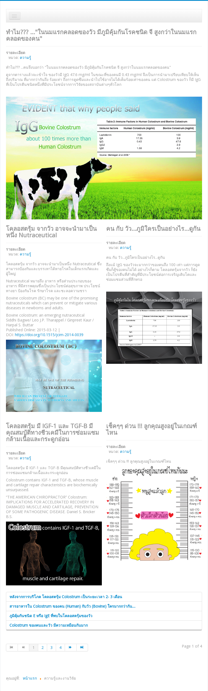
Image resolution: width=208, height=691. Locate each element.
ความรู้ (25, 57)
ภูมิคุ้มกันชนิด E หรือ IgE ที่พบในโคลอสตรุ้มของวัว (50, 615)
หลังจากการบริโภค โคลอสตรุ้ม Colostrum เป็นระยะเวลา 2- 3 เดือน (65, 596)
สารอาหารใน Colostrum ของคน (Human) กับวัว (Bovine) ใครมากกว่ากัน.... (72, 606)
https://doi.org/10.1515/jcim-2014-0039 (49, 334)
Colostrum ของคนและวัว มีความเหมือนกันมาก (48, 625)
